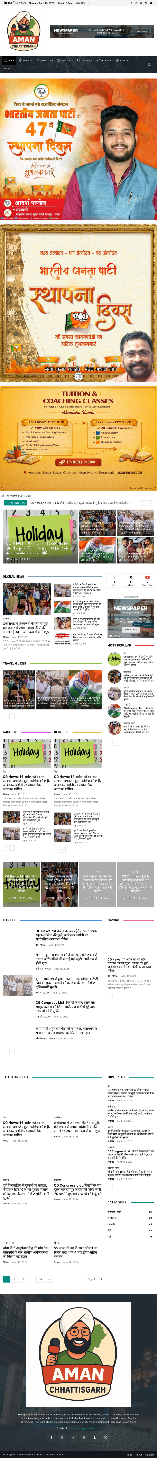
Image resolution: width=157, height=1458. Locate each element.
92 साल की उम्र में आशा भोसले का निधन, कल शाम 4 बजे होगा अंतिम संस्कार (87, 637)
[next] (150, 502)
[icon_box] (83, 3)
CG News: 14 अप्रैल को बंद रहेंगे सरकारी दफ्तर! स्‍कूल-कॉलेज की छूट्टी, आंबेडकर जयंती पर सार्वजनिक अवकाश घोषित (26, 783)
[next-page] (12, 716)
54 (40, 1279)
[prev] (143, 502)
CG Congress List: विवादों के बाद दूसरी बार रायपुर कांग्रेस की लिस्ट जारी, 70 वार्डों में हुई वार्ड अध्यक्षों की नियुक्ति (87, 605)
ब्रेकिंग (56, 1243)
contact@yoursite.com (86, 1428)
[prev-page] (5, 716)
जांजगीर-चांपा (129, 723)
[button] (149, 65)
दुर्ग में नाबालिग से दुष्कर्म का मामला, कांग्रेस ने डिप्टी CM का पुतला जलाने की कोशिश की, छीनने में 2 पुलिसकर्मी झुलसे (87, 588)
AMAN (6, 637)
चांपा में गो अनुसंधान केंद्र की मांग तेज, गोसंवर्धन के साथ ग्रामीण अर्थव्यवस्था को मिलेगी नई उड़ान (86, 622)
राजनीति (85, 694)
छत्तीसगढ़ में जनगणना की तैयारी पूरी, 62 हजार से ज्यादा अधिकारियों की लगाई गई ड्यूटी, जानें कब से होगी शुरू (26, 627)
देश (7, 537)
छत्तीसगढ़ (7, 619)
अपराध (52, 694)
